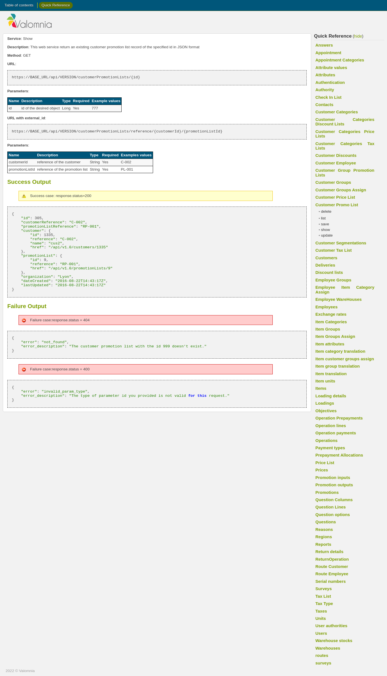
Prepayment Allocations (339, 455)
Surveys (323, 588)
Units (320, 618)
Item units (325, 381)
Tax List (323, 596)
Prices (321, 470)
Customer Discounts (335, 155)
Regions (323, 536)
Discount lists (329, 272)
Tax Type (324, 603)
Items (320, 388)
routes (321, 655)
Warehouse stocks (333, 640)
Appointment (328, 52)
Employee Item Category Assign (344, 289)
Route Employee (331, 573)
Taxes (321, 611)
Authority (324, 89)
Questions (325, 521)
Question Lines (330, 507)
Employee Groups (333, 280)
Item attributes (329, 344)
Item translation (331, 373)
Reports (323, 544)
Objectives (326, 410)
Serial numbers (330, 581)
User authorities (331, 625)
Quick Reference (56, 5)
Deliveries (325, 265)
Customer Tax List (333, 250)
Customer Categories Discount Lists (344, 121)
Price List (324, 462)
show (325, 230)
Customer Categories (336, 111)
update (327, 235)
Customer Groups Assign (340, 189)
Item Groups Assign (335, 336)
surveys (323, 663)
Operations (326, 440)
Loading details (330, 395)
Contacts (324, 104)
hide (358, 36)
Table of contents (18, 5)
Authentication (330, 82)
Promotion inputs (332, 477)
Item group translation (337, 366)
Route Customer (331, 566)
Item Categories (331, 321)
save (325, 224)
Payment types (330, 447)
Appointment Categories (339, 60)
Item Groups (327, 329)
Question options (332, 514)
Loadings (324, 403)
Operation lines (330, 425)
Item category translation (340, 351)
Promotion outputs (334, 484)
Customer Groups (333, 182)
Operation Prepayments (339, 418)
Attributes (325, 74)
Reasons (324, 529)
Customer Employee (335, 163)
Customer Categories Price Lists (344, 133)
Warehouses (327, 648)
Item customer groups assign (344, 358)
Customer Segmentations (340, 242)
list (323, 218)
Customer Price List (335, 197)
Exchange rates (331, 314)
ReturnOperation (332, 559)
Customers (326, 257)
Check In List (328, 97)
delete (326, 211)
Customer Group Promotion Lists (344, 172)
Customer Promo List (336, 204)
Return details (329, 551)
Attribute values (331, 67)
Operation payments (335, 432)
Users (321, 633)
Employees (326, 306)
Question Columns (334, 499)
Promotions (327, 492)
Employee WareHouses (338, 299)
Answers (324, 45)
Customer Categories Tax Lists (344, 145)
